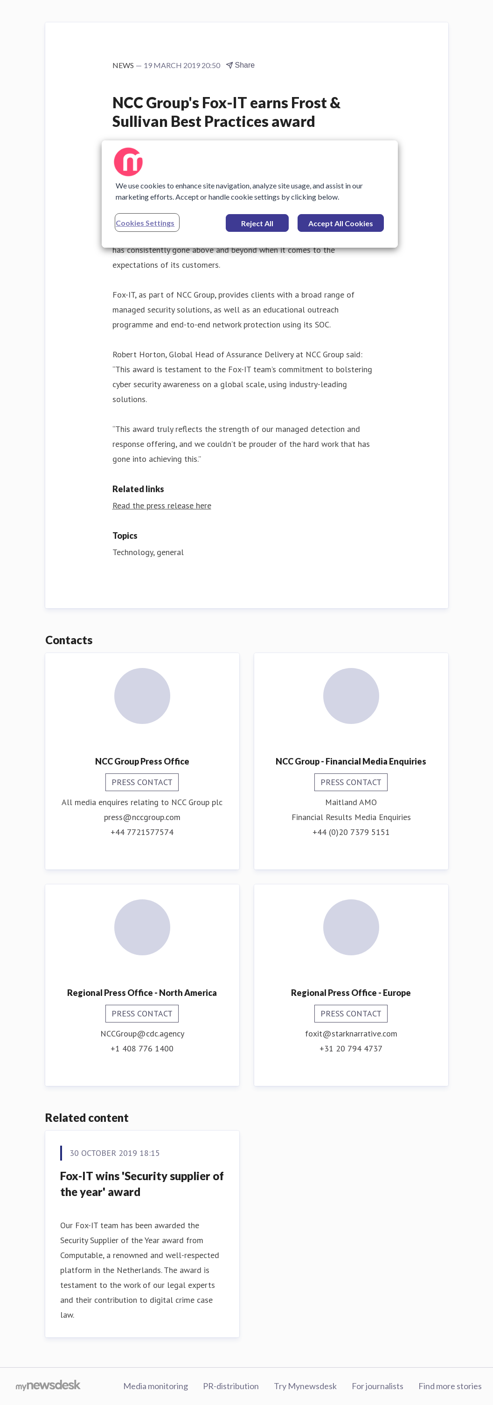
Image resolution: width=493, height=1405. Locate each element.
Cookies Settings (145, 222)
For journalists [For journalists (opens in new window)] (377, 1386)
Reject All (257, 223)
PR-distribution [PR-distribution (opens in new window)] (231, 1386)
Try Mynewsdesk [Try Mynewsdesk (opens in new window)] (305, 1386)
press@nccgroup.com (142, 817)
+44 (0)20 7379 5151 (351, 832)
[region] (249, 194)
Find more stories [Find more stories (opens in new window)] (450, 1386)
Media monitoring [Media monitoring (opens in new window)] (155, 1386)
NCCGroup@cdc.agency (142, 1033)
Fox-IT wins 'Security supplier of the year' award (142, 1183)
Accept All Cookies (340, 223)
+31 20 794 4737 (350, 1048)
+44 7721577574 (142, 832)
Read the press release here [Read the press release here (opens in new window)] (161, 505)
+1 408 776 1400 (142, 1048)
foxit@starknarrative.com (351, 1033)
